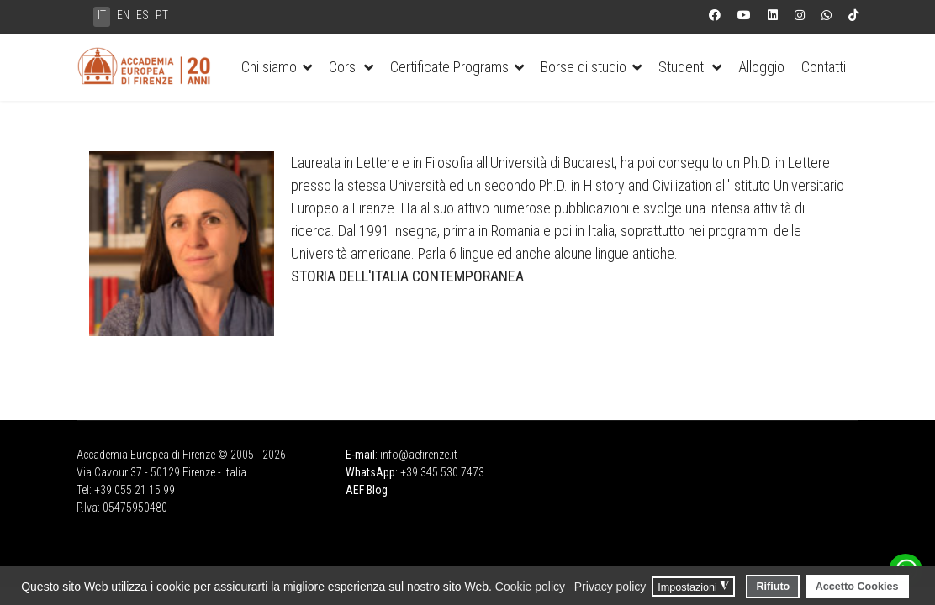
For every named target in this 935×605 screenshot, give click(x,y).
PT (162, 15)
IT (102, 15)
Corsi (343, 67)
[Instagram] (800, 15)
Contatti (823, 67)
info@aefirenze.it (418, 454)
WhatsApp (370, 472)
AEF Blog (367, 490)
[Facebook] (715, 15)
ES (142, 15)
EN (123, 15)
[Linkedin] (773, 15)
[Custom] (853, 15)
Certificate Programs (449, 67)
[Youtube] (744, 15)
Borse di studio (583, 67)
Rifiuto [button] (773, 586)
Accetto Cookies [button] (857, 586)
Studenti (682, 67)
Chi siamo (269, 67)
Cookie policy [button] (530, 586)
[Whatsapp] (826, 15)
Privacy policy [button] (610, 586)
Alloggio (761, 67)
